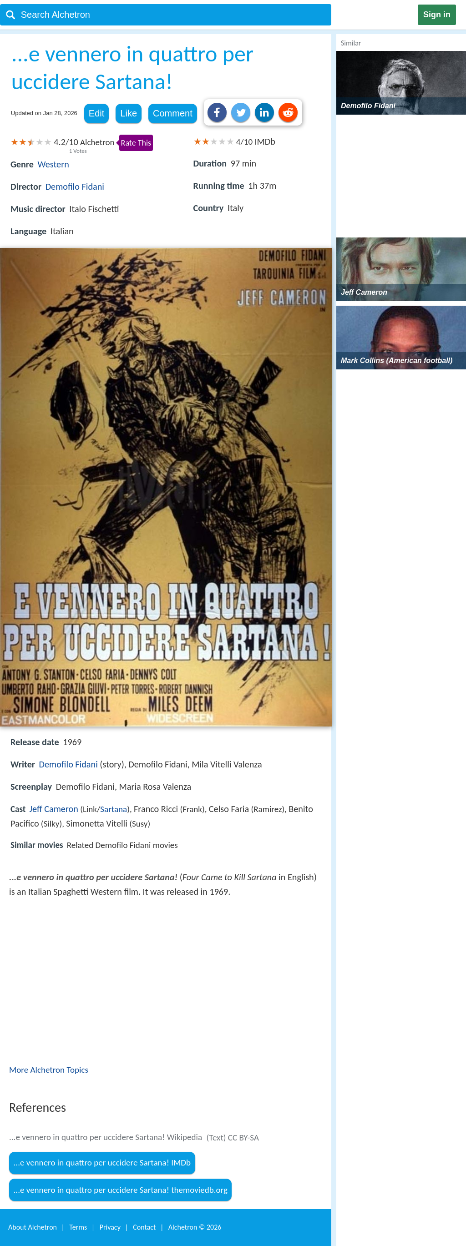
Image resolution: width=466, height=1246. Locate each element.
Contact (144, 1227)
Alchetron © (195, 1227)
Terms (78, 1227)
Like (128, 113)
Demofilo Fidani (75, 186)
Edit (96, 113)
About (32, 1227)
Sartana (113, 809)
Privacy (110, 1227)
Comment (172, 113)
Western (53, 164)
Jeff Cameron (54, 808)
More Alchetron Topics (48, 1069)
